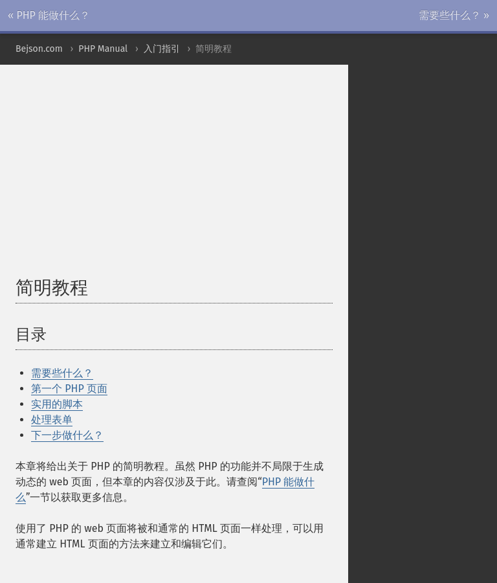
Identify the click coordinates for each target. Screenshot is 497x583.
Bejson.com (39, 48)
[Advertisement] (256, 177)
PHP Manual (102, 48)
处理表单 (51, 419)
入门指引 (162, 48)
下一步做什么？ (67, 435)
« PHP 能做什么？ (49, 15)
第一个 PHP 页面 (69, 388)
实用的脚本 (57, 404)
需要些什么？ (62, 373)
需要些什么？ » (454, 15)
